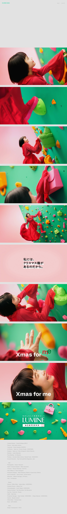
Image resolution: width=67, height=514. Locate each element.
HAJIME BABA (6, 3)
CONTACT (63, 3)
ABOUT (58, 3)
